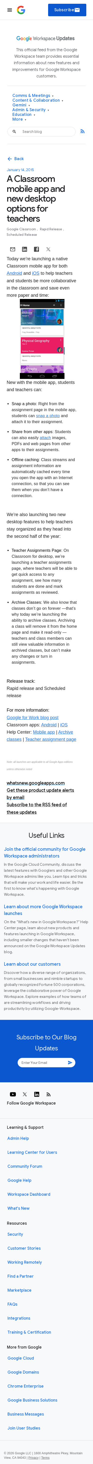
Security (15, 1234)
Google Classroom (22, 229)
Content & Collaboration (37, 100)
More (19, 119)
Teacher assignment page (50, 739)
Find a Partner (20, 1276)
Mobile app (44, 732)
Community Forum (24, 1166)
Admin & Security (30, 110)
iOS (35, 273)
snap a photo (48, 416)
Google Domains (23, 1372)
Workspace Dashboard (28, 1194)
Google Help (19, 1180)
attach (45, 438)
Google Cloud (20, 1358)
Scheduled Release (22, 235)
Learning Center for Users (32, 1152)
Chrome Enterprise (25, 1386)
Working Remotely (24, 1262)
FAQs (12, 1304)
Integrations (18, 1318)
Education (23, 114)
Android (14, 273)
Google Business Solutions (32, 1400)
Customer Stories (24, 1248)
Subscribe (67, 10)
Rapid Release (51, 229)
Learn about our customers (32, 964)
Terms (45, 1458)
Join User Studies (23, 1428)
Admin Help (18, 1138)
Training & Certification (29, 1332)
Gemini (21, 105)
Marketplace (19, 1290)
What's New (18, 1208)
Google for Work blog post (33, 717)
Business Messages (25, 1414)
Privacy (34, 1458)
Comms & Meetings (33, 95)
